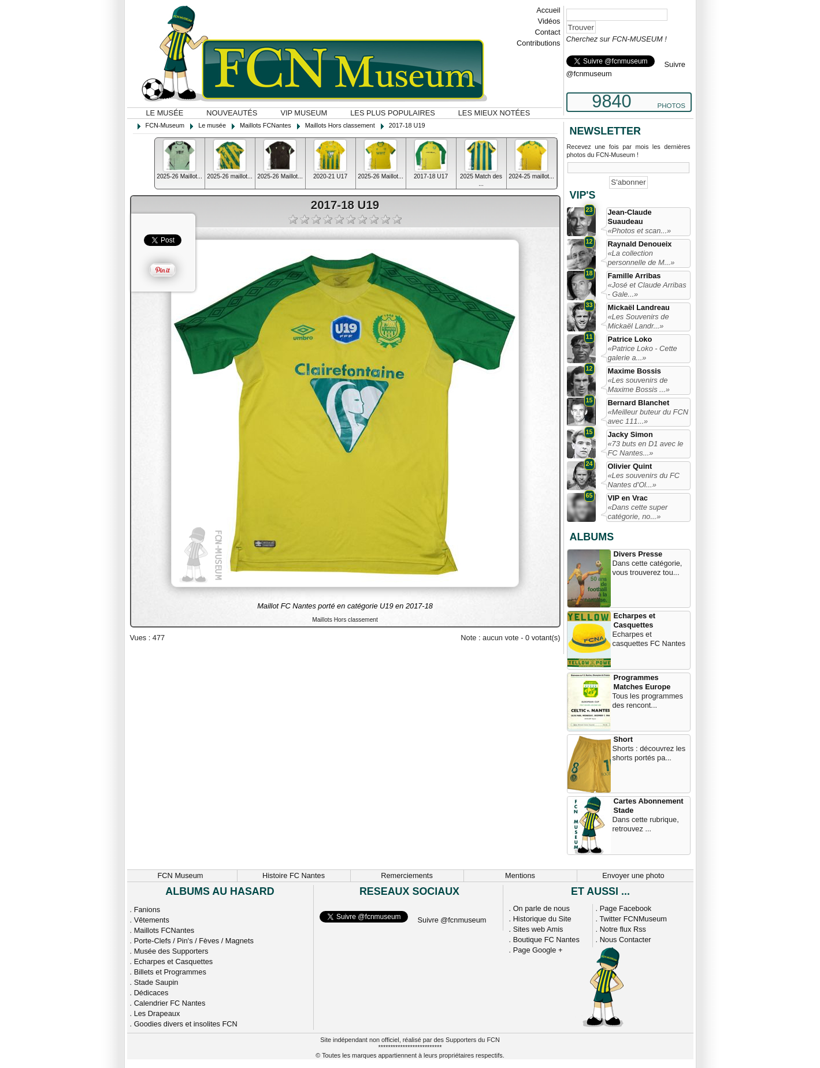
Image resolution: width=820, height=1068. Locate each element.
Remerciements (407, 875)
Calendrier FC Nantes (170, 1003)
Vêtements (151, 920)
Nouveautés (231, 113)
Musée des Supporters (171, 951)
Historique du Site (542, 918)
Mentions (520, 875)
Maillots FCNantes (164, 930)
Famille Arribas (634, 275)
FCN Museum (180, 875)
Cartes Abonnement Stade (649, 806)
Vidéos (549, 21)
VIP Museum (303, 113)
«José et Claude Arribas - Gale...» (647, 289)
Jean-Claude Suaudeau (630, 217)
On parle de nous (541, 908)
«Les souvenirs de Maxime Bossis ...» (639, 385)
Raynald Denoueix (640, 244)
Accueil (548, 10)
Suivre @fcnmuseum (452, 920)
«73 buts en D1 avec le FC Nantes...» (646, 448)
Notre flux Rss (623, 929)
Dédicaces (151, 992)
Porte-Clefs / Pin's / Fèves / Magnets (194, 940)
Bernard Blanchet (639, 402)
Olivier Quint (630, 466)
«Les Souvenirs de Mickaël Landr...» (638, 321)
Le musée (165, 113)
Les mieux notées (494, 113)
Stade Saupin (156, 982)
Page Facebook (626, 908)
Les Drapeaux (157, 1013)
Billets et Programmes (170, 972)
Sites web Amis (538, 929)
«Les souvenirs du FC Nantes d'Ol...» (644, 480)
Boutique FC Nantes (546, 939)
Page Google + (538, 950)
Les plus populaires (392, 113)
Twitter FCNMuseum (633, 918)
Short (623, 739)
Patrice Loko (630, 339)
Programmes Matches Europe (642, 682)
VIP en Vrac (628, 498)
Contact (547, 32)
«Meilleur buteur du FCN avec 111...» (648, 416)
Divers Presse (638, 554)
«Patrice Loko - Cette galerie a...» (642, 353)
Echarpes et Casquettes (635, 620)
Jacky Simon (630, 434)
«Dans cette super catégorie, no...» (638, 512)
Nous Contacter (625, 939)
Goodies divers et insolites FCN (186, 1024)
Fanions (147, 909)
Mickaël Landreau (639, 307)
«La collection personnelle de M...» (641, 258)
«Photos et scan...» (639, 230)
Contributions (538, 43)
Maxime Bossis (634, 371)
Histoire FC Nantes (293, 875)
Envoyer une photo (633, 875)
